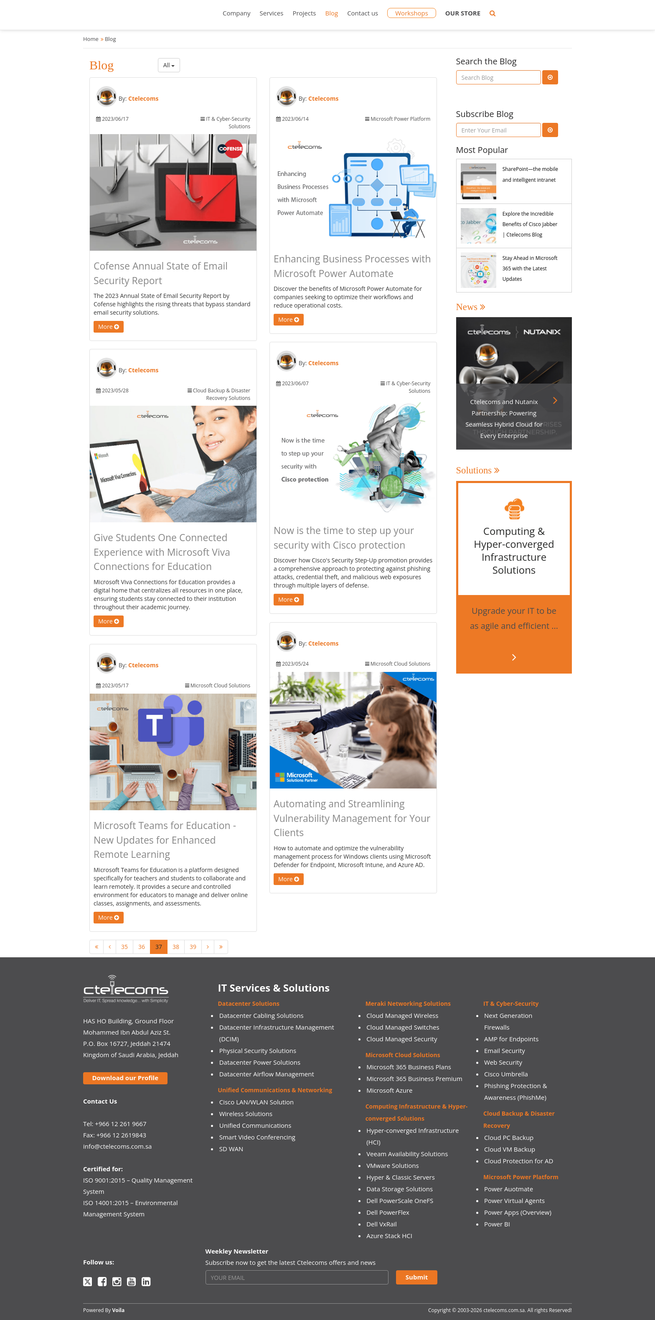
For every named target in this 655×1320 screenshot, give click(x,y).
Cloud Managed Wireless (402, 1015)
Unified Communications (255, 1125)
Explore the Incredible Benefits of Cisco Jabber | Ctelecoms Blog (530, 224)
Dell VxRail (381, 1224)
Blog (331, 13)
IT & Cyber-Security (510, 1003)
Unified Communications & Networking (275, 1090)
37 (158, 947)
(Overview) (535, 1212)
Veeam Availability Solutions (407, 1154)
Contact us (362, 13)
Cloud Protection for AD (518, 1161)
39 (193, 947)
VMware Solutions (392, 1165)
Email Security (504, 1050)
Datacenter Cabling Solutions (261, 1015)
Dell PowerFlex (387, 1212)
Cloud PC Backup (508, 1137)
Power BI (497, 1224)
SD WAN (231, 1149)
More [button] (108, 327)
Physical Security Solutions (257, 1050)
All (169, 65)
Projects (304, 13)
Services (272, 13)
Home (91, 39)
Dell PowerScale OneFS (399, 1200)
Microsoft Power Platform (521, 1177)
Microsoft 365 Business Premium (414, 1078)
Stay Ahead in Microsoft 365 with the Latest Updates (530, 268)
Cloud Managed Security (401, 1039)
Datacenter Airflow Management (266, 1074)
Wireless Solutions (245, 1113)
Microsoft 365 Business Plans (408, 1067)
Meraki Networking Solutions (408, 1003)
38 (176, 947)
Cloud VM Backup (509, 1149)
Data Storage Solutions (399, 1189)
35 (124, 947)
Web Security (503, 1062)
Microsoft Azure (389, 1090)
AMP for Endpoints (511, 1039)
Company (237, 13)
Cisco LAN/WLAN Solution (256, 1102)
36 (141, 947)
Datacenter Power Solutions (259, 1062)
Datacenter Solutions (248, 1003)
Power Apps (501, 1212)
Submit (417, 1277)
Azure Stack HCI (389, 1235)
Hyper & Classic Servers (400, 1177)
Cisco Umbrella (506, 1074)
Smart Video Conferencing (257, 1137)
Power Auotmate (508, 1189)
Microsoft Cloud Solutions (403, 1055)
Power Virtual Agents (514, 1200)
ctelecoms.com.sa (504, 1310)
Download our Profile (125, 1077)
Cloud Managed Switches (402, 1027)
